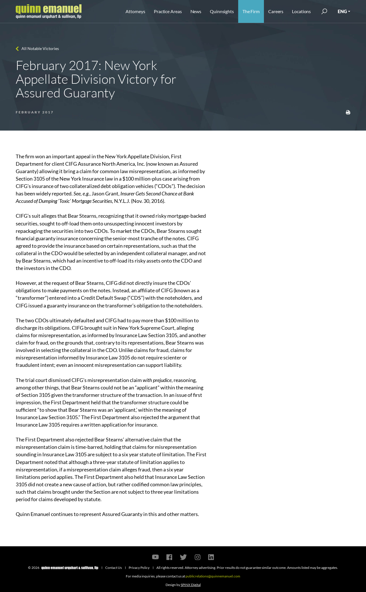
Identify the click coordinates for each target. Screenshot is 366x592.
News (196, 11)
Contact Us (113, 567)
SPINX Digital (191, 585)
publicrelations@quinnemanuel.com (213, 576)
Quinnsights (222, 11)
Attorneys (135, 11)
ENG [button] (342, 11)
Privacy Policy (139, 567)
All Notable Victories (40, 48)
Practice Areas (168, 11)
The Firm (251, 11)
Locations (301, 11)
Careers (275, 11)
